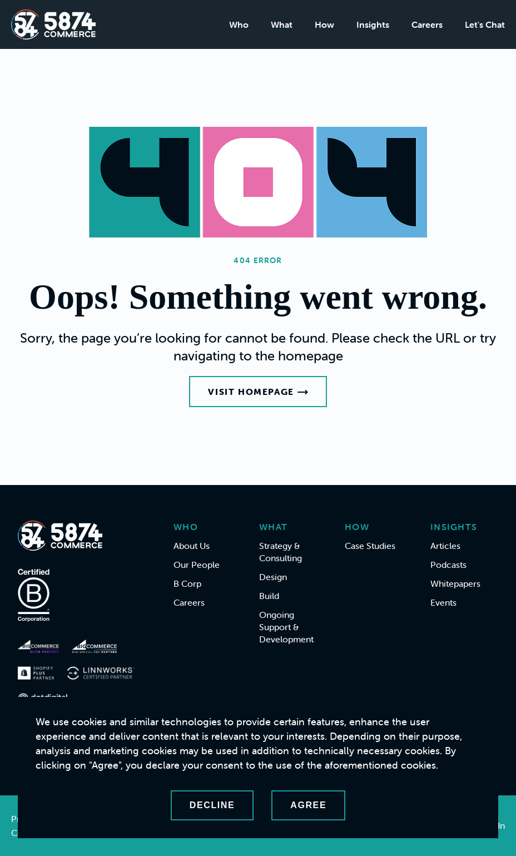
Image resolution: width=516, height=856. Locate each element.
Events (443, 602)
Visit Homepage (257, 391)
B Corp (187, 583)
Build (269, 595)
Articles (445, 545)
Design (273, 576)
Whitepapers (455, 583)
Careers (427, 24)
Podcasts (448, 564)
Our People (196, 564)
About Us (191, 545)
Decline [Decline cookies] (212, 805)
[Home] (53, 24)
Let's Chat (485, 24)
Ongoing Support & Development (286, 627)
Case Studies (370, 545)
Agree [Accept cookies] (308, 805)
